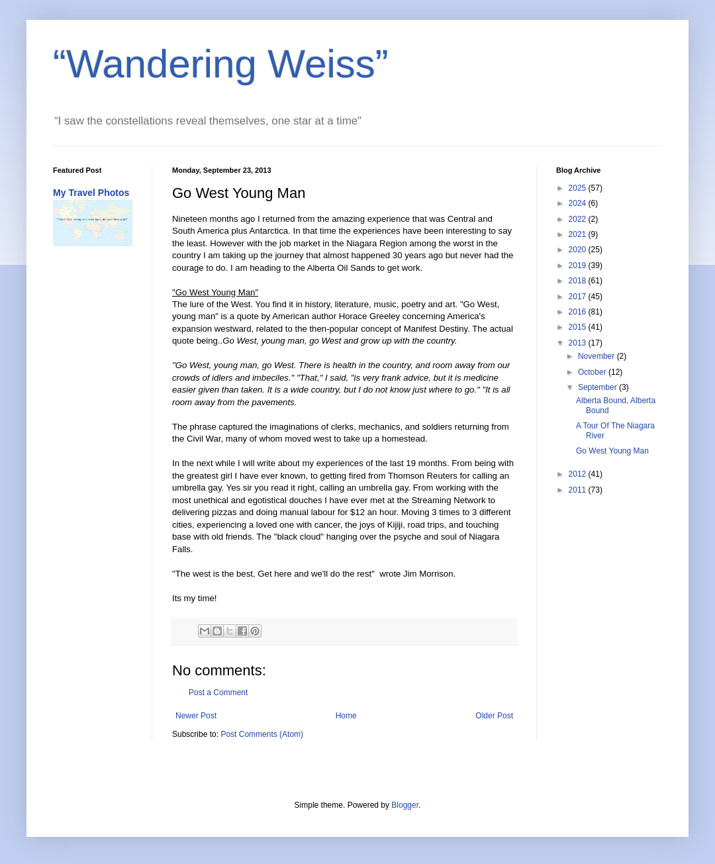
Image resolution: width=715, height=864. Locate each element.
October (593, 372)
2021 (579, 234)
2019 (579, 265)
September (598, 387)
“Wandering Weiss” (221, 64)
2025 (579, 188)
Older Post (494, 715)
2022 (579, 219)
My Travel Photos (91, 192)
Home (346, 715)
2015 (579, 327)
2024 (579, 203)
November (597, 356)
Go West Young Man (612, 451)
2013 (579, 343)
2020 (579, 249)
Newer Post (195, 715)
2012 (579, 474)
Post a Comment (218, 692)
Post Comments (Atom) (261, 734)
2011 (579, 490)
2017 (579, 296)
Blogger (404, 805)
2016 (579, 311)
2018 (579, 280)
